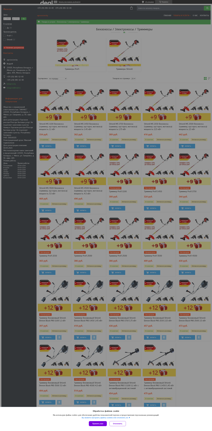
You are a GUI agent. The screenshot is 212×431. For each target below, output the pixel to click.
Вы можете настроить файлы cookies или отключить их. (105, 418)
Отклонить (117, 424)
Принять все (97, 424)
